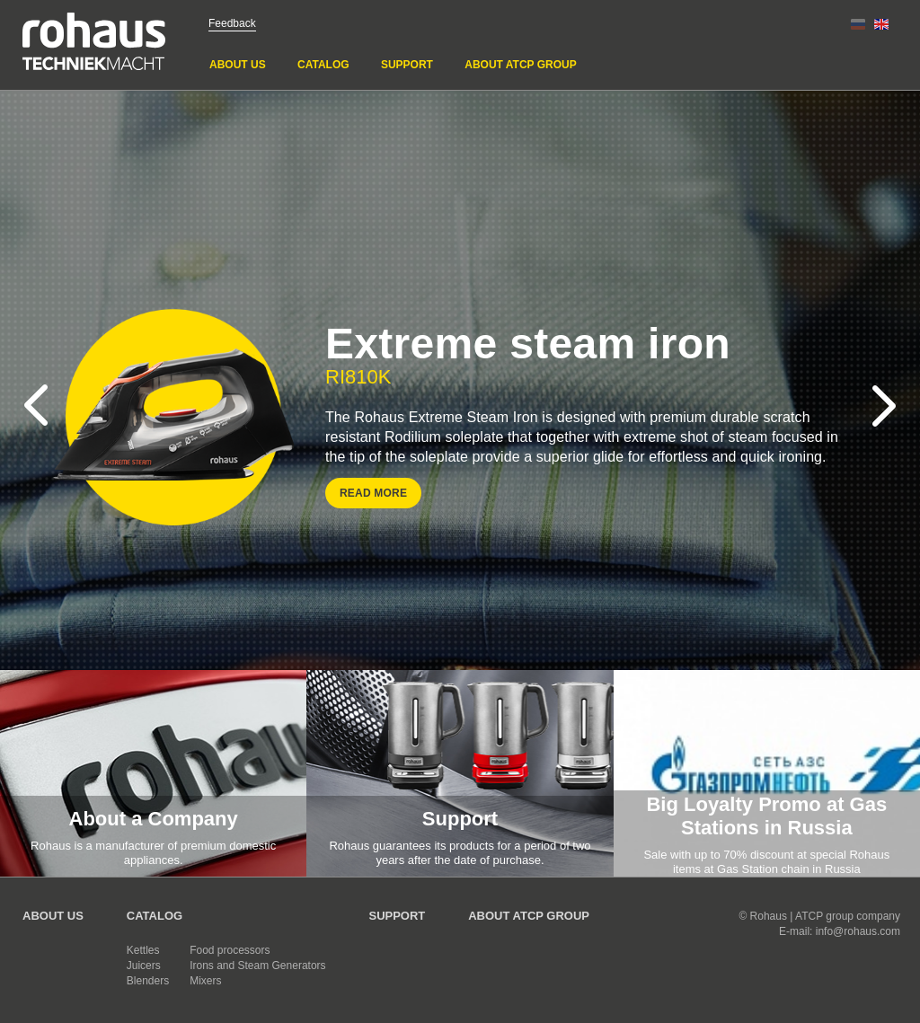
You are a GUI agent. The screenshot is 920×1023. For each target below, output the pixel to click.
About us (237, 64)
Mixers (205, 980)
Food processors (230, 950)
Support (407, 64)
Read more (373, 493)
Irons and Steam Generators (257, 965)
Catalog (323, 64)
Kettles (143, 950)
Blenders (148, 980)
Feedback (232, 23)
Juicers (144, 965)
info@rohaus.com (858, 931)
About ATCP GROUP (520, 64)
